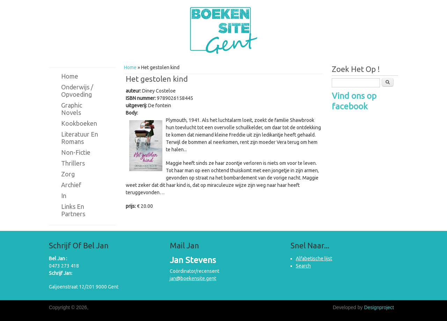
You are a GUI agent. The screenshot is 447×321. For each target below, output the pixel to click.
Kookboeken (79, 123)
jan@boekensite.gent (193, 278)
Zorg (68, 173)
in (63, 195)
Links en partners (73, 210)
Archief (71, 184)
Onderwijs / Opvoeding (77, 90)
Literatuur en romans (79, 138)
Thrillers (73, 163)
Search (303, 266)
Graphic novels (71, 109)
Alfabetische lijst (314, 258)
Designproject (379, 307)
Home (130, 67)
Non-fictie (75, 152)
